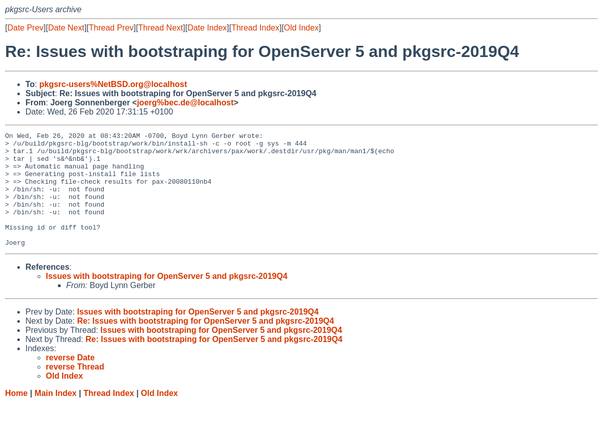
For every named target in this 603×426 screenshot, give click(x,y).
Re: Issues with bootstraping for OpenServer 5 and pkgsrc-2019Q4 (205, 343)
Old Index (301, 27)
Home (16, 416)
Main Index (56, 416)
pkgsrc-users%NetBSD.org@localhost (113, 84)
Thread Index (255, 27)
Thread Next (160, 27)
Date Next (66, 27)
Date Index (206, 27)
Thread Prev (111, 27)
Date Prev (25, 27)
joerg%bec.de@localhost (185, 102)
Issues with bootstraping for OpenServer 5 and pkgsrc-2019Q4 (167, 299)
